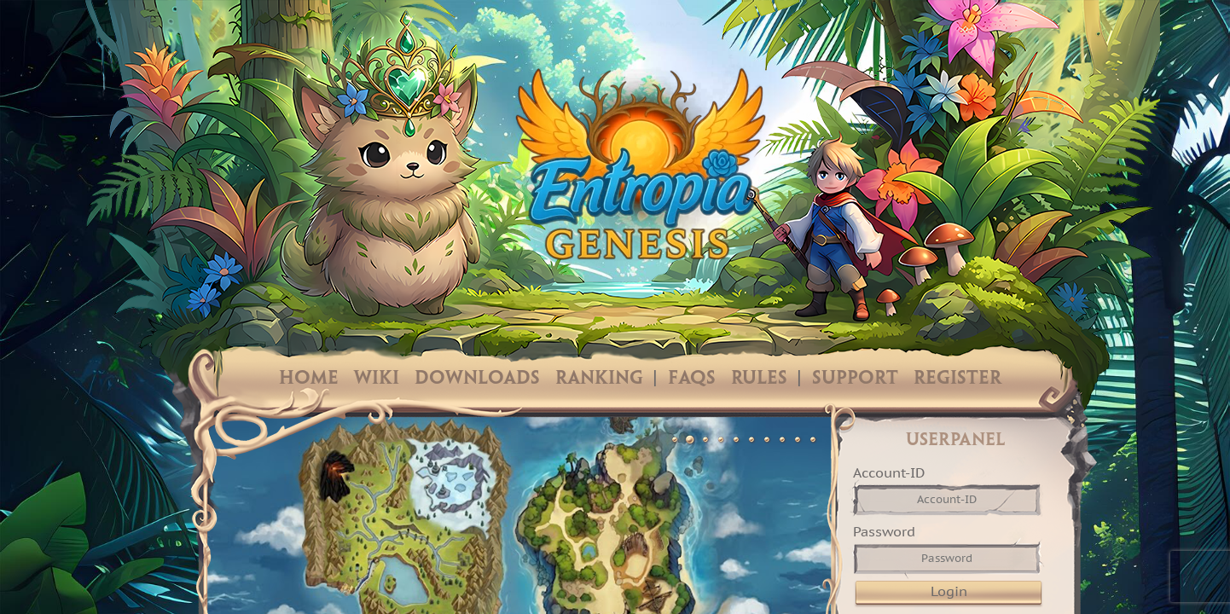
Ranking (599, 378)
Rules (759, 378)
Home (309, 378)
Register (957, 378)
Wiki (376, 378)
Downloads (477, 378)
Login (949, 591)
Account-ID (889, 472)
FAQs (692, 378)
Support (855, 378)
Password (884, 531)
